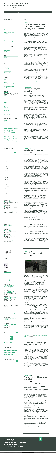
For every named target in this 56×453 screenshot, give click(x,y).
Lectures (6, 181)
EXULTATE (5, 137)
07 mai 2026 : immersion (8, 128)
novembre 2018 (6, 111)
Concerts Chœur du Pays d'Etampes (10, 136)
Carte (5, 258)
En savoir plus (42, 452)
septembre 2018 (6, 113)
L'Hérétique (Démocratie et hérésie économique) (17, 4)
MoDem (15, 350)
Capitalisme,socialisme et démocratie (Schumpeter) (10, 29)
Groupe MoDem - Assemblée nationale (10, 41)
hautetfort (28, 405)
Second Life (31, 103)
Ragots (6, 188)
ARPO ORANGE (7, 123)
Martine (5, 201)
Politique (6, 184)
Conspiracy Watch (7, 40)
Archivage (11, 201)
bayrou (44, 81)
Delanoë (9, 352)
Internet (6, 179)
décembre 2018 (6, 110)
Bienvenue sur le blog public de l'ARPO (10, 122)
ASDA (32, 357)
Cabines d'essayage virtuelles (32, 90)
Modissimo (46, 137)
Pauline (35, 138)
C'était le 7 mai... (6, 132)
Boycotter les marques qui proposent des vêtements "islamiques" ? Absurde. (35, 26)
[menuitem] (6, 12)
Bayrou (11, 350)
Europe (6, 173)
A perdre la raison (7, 67)
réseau (47, 246)
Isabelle (46, 364)
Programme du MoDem (9, 186)
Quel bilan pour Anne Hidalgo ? (10, 313)
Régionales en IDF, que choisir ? (10, 308)
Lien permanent (26, 81)
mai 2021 (5, 103)
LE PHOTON (13, 132)
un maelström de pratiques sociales (37, 155)
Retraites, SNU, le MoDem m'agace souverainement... (9, 286)
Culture (6, 166)
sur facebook (37, 366)
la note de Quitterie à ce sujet (37, 385)
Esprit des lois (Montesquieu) (9, 31)
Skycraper (5, 51)
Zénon (30, 219)
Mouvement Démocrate (8, 39)
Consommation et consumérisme (10, 164)
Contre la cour (6, 87)
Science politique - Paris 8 (11, 142)
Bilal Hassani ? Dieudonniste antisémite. (10, 325)
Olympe (32, 421)
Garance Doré (40, 137)
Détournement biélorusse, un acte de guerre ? (10, 298)
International (7, 177)
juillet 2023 (6, 101)
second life (25, 336)
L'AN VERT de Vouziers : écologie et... (10, 126)
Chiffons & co (26, 138)
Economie (6, 170)
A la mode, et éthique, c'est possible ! (35, 378)
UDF (9, 354)
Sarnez (13, 352)
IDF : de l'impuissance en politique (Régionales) (9, 292)
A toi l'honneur (6, 68)
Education (6, 172)
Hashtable (5, 69)
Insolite (6, 175)
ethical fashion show (43, 431)
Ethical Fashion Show (40, 383)
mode (42, 81)
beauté (46, 335)
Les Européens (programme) (9, 83)
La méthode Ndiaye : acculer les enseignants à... (10, 280)
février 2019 (6, 107)
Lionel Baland (9, 134)
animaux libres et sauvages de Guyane (10, 138)
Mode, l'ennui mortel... (33, 253)
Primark (32, 350)
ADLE (5, 79)
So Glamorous (43, 411)
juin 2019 (5, 106)
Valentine (32, 138)
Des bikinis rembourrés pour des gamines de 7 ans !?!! (36, 343)
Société (6, 193)
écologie (6, 168)
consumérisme (41, 246)
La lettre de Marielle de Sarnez (9, 86)
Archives (12, 12)
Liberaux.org (6, 48)
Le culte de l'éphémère (33, 150)
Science (6, 190)
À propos (18, 12)
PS (7, 350)
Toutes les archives (7, 114)
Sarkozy (5, 354)
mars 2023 (5, 102)
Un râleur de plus (7, 65)
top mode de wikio (35, 133)
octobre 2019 (6, 105)
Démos (5, 21)
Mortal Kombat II (7, 120)
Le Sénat (5, 57)
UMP (12, 354)
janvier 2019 (6, 109)
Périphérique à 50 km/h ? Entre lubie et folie (10, 319)
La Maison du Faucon (7, 71)
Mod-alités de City (27, 407)
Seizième (6, 191)
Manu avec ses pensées (42, 426)
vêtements (43, 335)
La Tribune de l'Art (7, 50)
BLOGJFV (6, 139)
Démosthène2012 (7, 72)
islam (40, 81)
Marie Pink (40, 409)
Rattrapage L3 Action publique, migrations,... (9, 141)
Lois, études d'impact (7, 58)
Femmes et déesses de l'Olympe (33, 419)
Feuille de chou (6, 73)
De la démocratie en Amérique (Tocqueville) (9, 33)
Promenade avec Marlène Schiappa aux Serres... (9, 304)
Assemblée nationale (7, 60)
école (5, 350)
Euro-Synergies (8, 131)
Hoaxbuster (6, 43)
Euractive (5, 82)
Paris (6, 182)
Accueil (6, 12)
